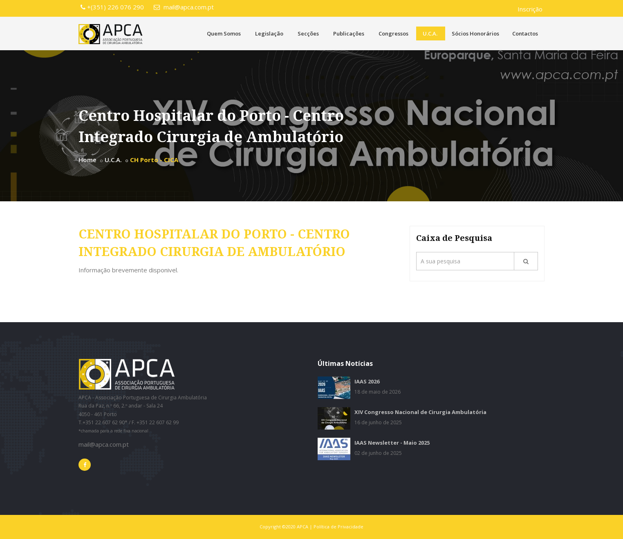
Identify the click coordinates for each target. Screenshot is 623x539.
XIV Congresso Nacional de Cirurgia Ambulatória (420, 412)
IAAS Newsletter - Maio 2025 (392, 442)
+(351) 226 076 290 (112, 7)
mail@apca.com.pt (184, 7)
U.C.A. (430, 33)
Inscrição (530, 9)
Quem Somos (224, 33)
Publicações (348, 33)
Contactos (525, 33)
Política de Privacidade (338, 526)
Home (87, 160)
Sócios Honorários (475, 33)
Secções (308, 33)
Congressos (393, 33)
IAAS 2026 (366, 381)
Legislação (269, 33)
